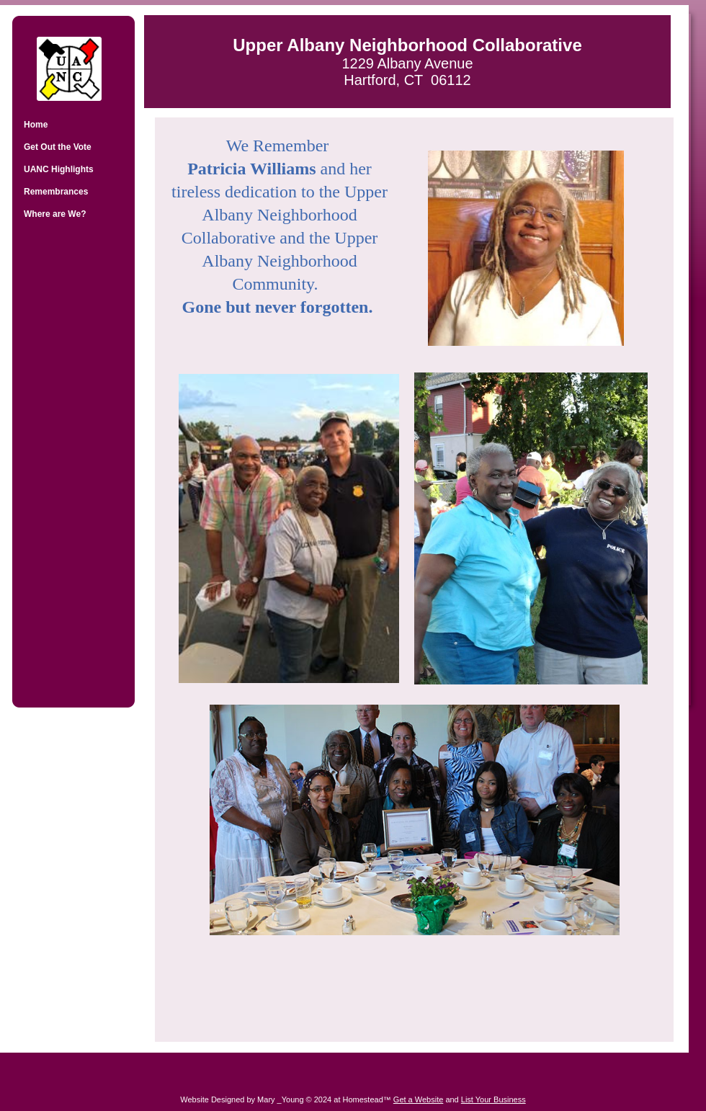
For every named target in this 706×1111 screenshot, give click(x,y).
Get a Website (418, 1099)
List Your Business (493, 1099)
